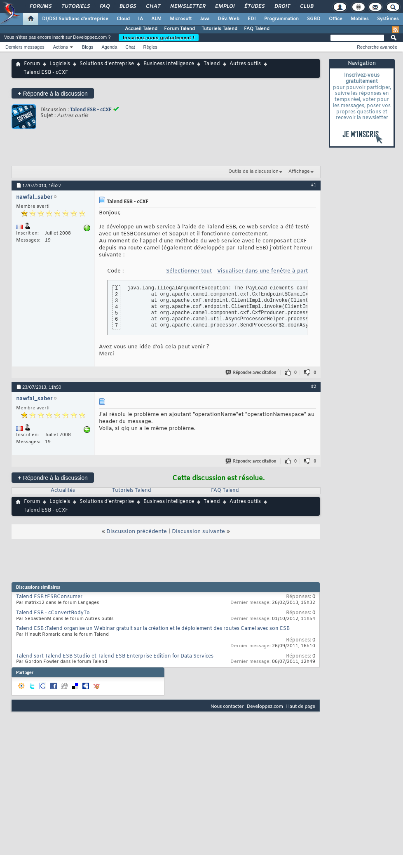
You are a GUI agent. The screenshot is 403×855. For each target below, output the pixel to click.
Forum (32, 64)
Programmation (281, 19)
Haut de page (300, 706)
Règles (150, 47)
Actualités (63, 490)
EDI (252, 19)
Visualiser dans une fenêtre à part (262, 271)
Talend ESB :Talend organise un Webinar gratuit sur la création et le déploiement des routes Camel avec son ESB (153, 628)
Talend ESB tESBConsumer (49, 597)
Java (204, 19)
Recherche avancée (377, 47)
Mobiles (360, 19)
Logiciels (59, 64)
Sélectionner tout (189, 271)
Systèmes (388, 19)
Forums (40, 6)
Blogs (127, 6)
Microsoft (181, 19)
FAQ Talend (256, 29)
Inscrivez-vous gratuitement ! (158, 37)
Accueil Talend (141, 29)
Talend (212, 64)
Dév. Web (228, 19)
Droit (282, 6)
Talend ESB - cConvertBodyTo (53, 613)
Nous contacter (227, 706)
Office (335, 19)
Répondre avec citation (251, 372)
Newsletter (187, 6)
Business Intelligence (168, 64)
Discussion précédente (136, 531)
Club (306, 6)
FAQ (104, 6)
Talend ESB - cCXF (91, 109)
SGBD (314, 19)
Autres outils (245, 64)
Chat (153, 6)
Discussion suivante (198, 531)
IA (140, 19)
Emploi (224, 6)
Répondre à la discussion (53, 93)
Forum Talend (179, 29)
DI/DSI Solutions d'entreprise (75, 19)
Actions (60, 47)
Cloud (123, 19)
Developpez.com (265, 706)
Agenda (109, 47)
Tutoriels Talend (219, 29)
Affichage (299, 171)
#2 (313, 386)
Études (254, 6)
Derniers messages (25, 47)
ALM (156, 19)
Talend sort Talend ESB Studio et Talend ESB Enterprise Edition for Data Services (114, 656)
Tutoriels (75, 6)
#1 (313, 185)
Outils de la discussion (253, 171)
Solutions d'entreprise (107, 64)
